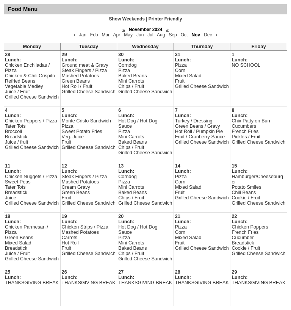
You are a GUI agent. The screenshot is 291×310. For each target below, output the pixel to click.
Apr (116, 35)
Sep (173, 35)
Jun (140, 35)
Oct (184, 35)
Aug (161, 35)
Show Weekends (127, 19)
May (128, 35)
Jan (82, 35)
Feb (94, 35)
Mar (106, 35)
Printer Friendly (165, 19)
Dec (208, 35)
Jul (150, 35)
